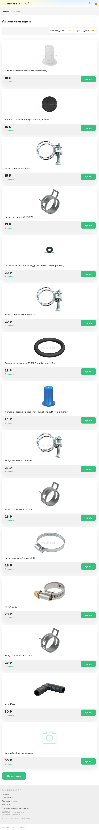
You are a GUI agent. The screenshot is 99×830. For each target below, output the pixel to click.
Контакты (6, 804)
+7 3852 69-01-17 (11, 789)
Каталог (5, 794)
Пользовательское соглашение (15, 808)
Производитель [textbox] (83, 31)
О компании (7, 797)
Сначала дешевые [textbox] (58, 31)
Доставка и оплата (10, 801)
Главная (5, 11)
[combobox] (61, 30)
